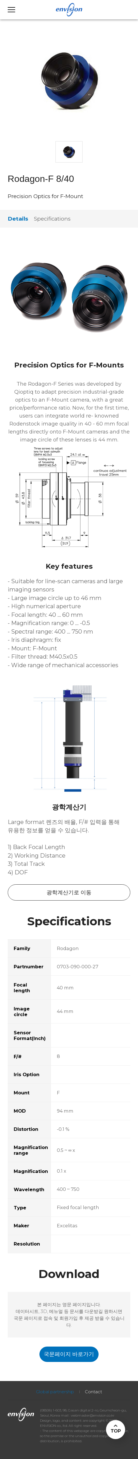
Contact (93, 1391)
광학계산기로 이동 (69, 892)
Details (18, 218)
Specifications (52, 218)
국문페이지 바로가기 (69, 1354)
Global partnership (55, 1391)
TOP (116, 1431)
